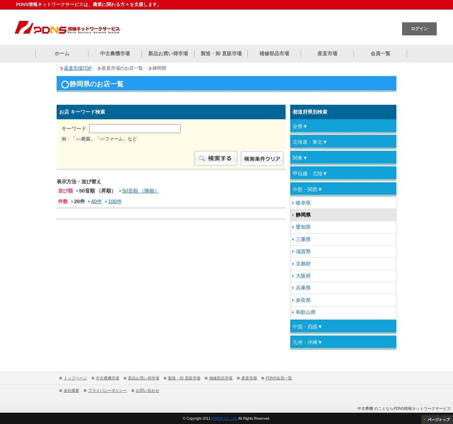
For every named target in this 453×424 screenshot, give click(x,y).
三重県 (303, 239)
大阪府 (303, 276)
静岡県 (303, 215)
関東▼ (300, 158)
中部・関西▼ (307, 189)
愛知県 (303, 227)
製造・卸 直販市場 (221, 53)
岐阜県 (303, 203)
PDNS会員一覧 (279, 378)
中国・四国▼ (307, 327)
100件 (115, 202)
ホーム (62, 53)
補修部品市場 (274, 53)
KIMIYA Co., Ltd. (224, 418)
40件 (96, 202)
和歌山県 (306, 312)
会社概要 (71, 390)
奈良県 (303, 300)
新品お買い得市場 (168, 53)
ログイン (419, 28)
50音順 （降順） (140, 191)
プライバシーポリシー (107, 390)
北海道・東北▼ (310, 142)
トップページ (75, 378)
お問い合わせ (147, 390)
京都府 (303, 264)
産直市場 (327, 53)
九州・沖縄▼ (307, 342)
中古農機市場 (115, 53)
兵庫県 (303, 288)
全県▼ (300, 126)
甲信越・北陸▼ (310, 173)
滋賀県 (303, 251)
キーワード (121, 128)
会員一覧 (380, 53)
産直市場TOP (78, 68)
